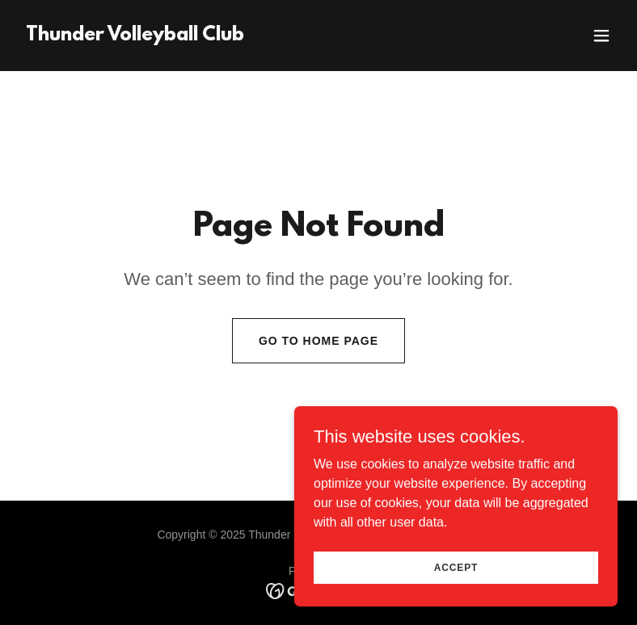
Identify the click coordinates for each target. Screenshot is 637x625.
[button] (601, 35)
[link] (135, 36)
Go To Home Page (318, 340)
